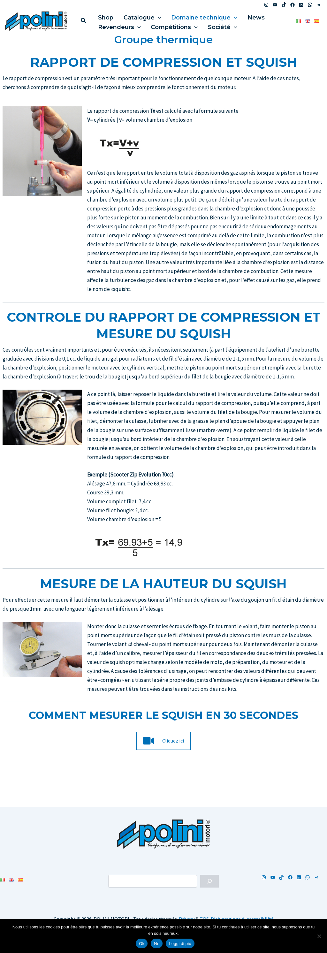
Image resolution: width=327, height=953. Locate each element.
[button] (84, 21)
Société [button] (213, 25)
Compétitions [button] (168, 25)
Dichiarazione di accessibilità (242, 919)
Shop (103, 15)
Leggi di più (180, 943)
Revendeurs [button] (117, 25)
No (156, 943)
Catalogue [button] (137, 16)
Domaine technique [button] (195, 16)
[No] (319, 936)
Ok (141, 943)
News (243, 15)
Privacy (186, 919)
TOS (204, 919)
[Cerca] (209, 881)
